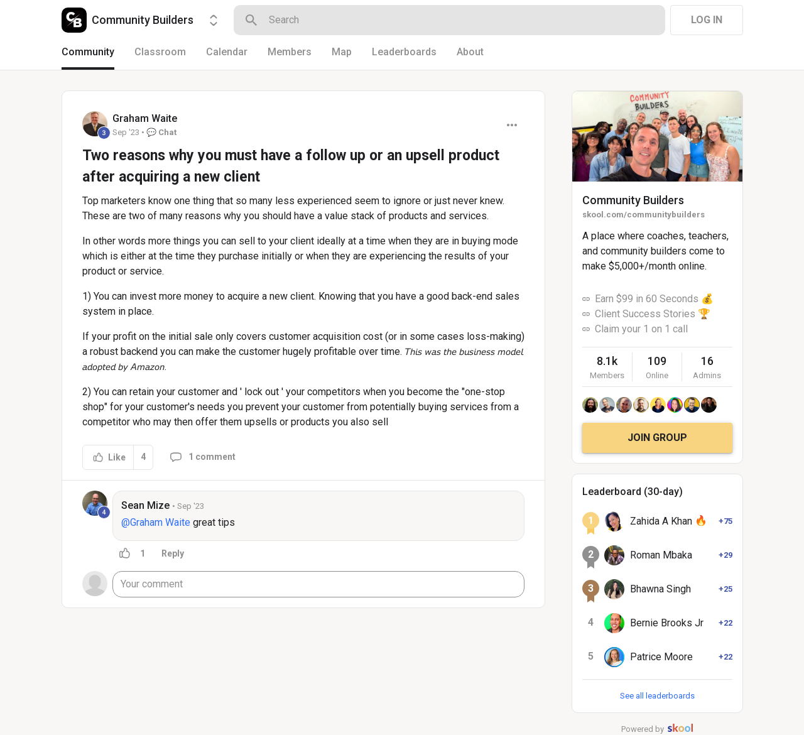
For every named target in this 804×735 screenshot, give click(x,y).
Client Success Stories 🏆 (652, 314)
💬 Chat (161, 132)
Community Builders (633, 200)
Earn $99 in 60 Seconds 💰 (654, 299)
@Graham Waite (155, 522)
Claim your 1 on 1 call (641, 329)
